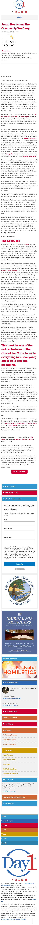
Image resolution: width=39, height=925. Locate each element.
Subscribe (19, 564)
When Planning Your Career (12, 698)
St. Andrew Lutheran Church (23, 439)
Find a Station (8, 803)
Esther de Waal (20, 423)
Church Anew (6, 51)
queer (27, 244)
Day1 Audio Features (9, 744)
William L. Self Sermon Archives (14, 797)
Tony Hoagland (12, 425)
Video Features (8, 755)
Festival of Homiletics (10, 659)
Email (6, 519)
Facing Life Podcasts (10, 718)
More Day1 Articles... (19, 471)
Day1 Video (7, 750)
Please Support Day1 (10, 492)
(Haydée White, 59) (30, 138)
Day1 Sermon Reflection (10, 774)
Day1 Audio (7, 730)
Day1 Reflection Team (10, 769)
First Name (8, 528)
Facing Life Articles (10, 711)
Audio (3, 830)
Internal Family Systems (9, 270)
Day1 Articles (8, 724)
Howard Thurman (9, 423)
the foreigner (25, 117)
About (3, 816)
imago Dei (9, 154)
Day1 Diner (6, 764)
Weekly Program (7, 821)
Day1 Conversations (9, 760)
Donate (4, 843)
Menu (19, 17)
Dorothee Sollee (31, 423)
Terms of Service (15, 919)
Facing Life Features (10, 682)
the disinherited (13, 117)
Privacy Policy (5, 919)
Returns (23, 919)
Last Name (7, 538)
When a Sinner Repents (10, 705)
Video (3, 834)
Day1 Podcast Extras (9, 740)
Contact (4, 838)
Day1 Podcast (8, 780)
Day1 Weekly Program (10, 735)
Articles (4, 825)
